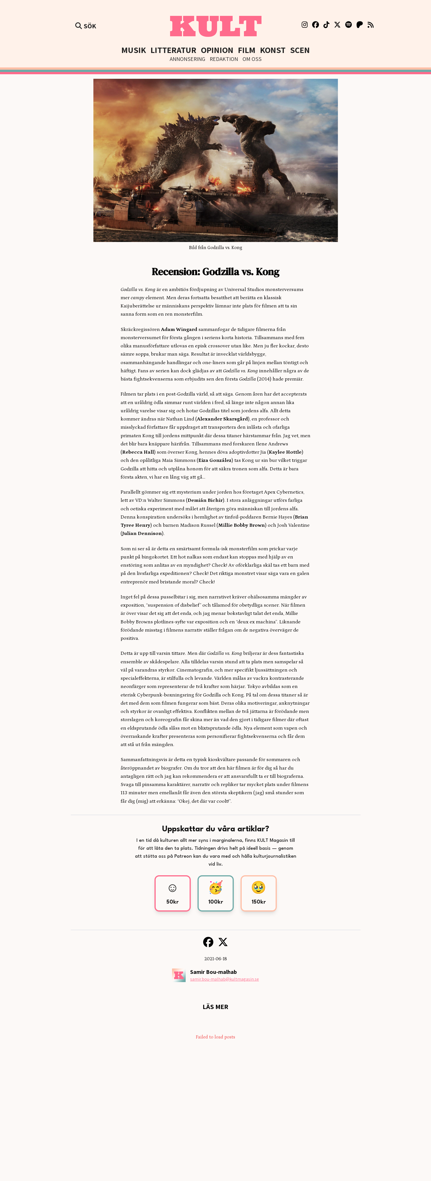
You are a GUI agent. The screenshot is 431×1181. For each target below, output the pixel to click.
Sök (85, 25)
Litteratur (173, 50)
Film (247, 50)
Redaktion (224, 59)
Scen (300, 50)
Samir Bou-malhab (213, 972)
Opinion (217, 50)
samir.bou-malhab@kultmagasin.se (224, 979)
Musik (133, 50)
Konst (273, 50)
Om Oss (252, 59)
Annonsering (187, 59)
